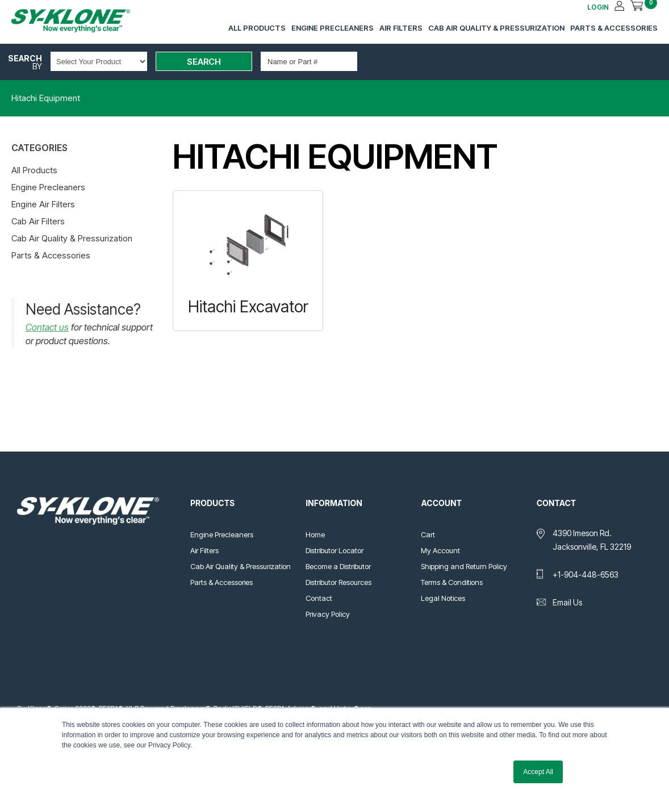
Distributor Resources (338, 582)
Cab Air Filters (38, 221)
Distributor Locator (334, 550)
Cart (428, 534)
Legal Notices (443, 598)
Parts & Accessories (614, 27)
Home (315, 534)
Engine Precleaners (332, 27)
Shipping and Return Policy (464, 566)
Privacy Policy (328, 614)
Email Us (567, 602)
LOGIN (598, 7)
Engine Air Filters (43, 204)
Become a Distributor (338, 566)
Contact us (47, 327)
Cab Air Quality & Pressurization (496, 27)
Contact (319, 598)
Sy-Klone (82, 20)
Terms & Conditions (452, 582)
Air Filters (401, 27)
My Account (440, 550)
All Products (257, 27)
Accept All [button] (538, 772)
